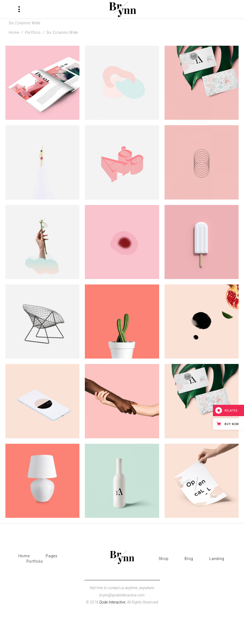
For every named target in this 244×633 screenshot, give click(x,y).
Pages (52, 556)
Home (14, 32)
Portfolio (33, 32)
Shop (164, 558)
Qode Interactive (112, 602)
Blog (189, 558)
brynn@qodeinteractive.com (122, 595)
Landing (216, 558)
